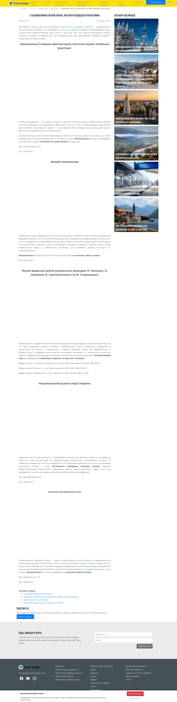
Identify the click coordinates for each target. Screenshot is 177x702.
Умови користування (66, 669)
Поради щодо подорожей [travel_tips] (48, 8)
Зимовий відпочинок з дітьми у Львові (43, 603)
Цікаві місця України (135, 666)
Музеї (93, 679)
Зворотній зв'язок (64, 676)
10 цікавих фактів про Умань (38, 594)
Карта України (132, 676)
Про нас (59, 666)
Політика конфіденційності (69, 673)
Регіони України (133, 669)
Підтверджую (135, 694)
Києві (64, 30)
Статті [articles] (32, 8)
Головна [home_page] (23, 8)
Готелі (93, 676)
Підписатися (144, 646)
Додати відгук (25, 616)
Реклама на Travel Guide (67, 679)
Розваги (94, 673)
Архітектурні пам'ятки (101, 666)
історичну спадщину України (78, 27)
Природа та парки (99, 683)
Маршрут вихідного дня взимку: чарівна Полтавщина (51, 597)
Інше (93, 686)
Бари (93, 669)
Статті (128, 679)
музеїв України (84, 560)
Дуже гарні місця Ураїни (36, 600)
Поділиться (103, 21)
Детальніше (135, 698)
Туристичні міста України (138, 673)
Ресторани (96, 690)
